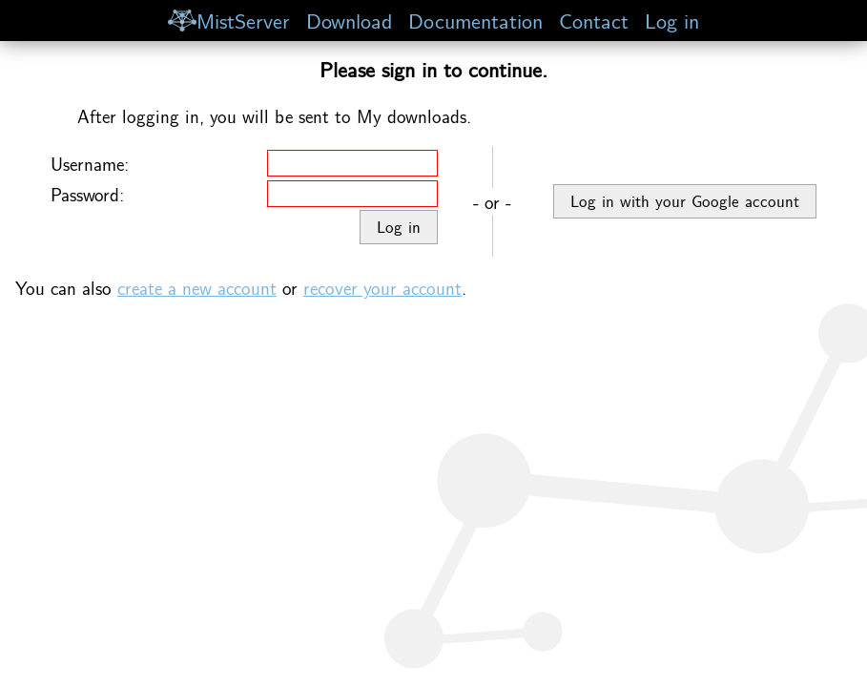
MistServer (229, 19)
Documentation (475, 19)
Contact (594, 19)
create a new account (197, 287)
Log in (672, 19)
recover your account (382, 287)
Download (349, 19)
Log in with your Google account (684, 201)
